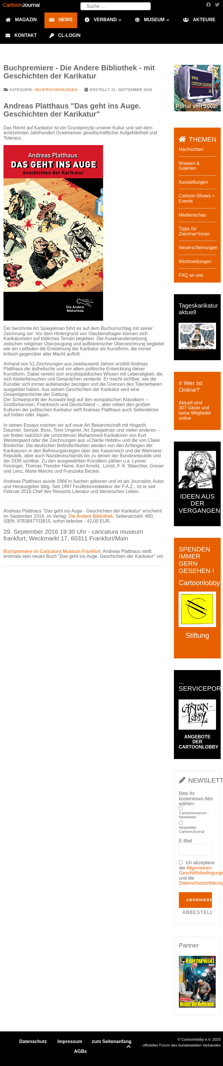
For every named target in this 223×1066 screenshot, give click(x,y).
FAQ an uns (191, 275)
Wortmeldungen (195, 261)
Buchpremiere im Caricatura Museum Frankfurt (51, 551)
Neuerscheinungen (56, 90)
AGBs (80, 1051)
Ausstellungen (193, 182)
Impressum (69, 1041)
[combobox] (115, 6)
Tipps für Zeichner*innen (194, 231)
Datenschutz (33, 1041)
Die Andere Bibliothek (91, 516)
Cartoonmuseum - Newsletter (193, 815)
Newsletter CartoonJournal (191, 830)
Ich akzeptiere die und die (197, 872)
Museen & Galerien (189, 166)
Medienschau (192, 215)
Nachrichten (191, 149)
